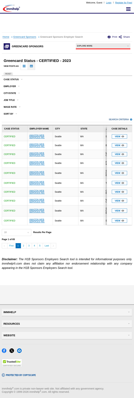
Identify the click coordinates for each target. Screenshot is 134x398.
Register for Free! (123, 2)
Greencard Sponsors (24, 36)
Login (108, 2)
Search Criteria (120, 119)
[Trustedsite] (12, 366)
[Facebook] (5, 352)
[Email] (20, 352)
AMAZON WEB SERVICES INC (37, 136)
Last (47, 245)
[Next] (53, 245)
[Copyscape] (19, 375)
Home (6, 36)
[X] (13, 352)
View (119, 136)
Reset (8, 74)
